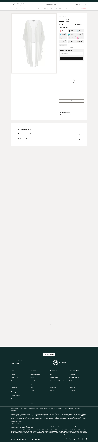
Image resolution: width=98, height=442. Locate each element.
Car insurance (72, 390)
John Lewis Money (78, 0)
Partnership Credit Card (74, 377)
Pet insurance (72, 387)
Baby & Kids (46, 8)
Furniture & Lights (32, 8)
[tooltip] (83, 24)
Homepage (13, 11)
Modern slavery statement (49, 408)
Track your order (14, 398)
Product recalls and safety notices (36, 408)
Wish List (32, 390)
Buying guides (33, 380)
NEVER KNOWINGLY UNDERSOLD (19, 0)
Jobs (51, 374)
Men (17, 8)
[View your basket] (85, 4)
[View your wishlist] (82, 4)
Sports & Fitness (59, 8)
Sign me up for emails (49, 354)
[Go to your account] (79, 4)
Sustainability (70, 408)
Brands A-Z (32, 393)
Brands (78, 8)
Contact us (13, 374)
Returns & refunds (15, 402)
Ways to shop (67, 0)
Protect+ (52, 390)
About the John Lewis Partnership (57, 380)
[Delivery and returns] (49, 139)
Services (32, 377)
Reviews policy (14, 410)
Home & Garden (23, 8)
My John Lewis (61, 0)
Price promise (14, 387)
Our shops (13, 384)
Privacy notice (59, 408)
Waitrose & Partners (54, 377)
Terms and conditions (15, 408)
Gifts (74, 8)
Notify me (71, 58)
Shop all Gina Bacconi (42, 11)
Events (31, 403)
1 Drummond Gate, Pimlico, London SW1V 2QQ (50, 414)
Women (12, 8)
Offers (31, 400)
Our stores (84, 0)
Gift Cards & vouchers (35, 374)
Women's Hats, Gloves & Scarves (29, 11)
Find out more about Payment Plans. (17, 421)
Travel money (72, 380)
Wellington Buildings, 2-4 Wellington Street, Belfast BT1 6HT (57, 418)
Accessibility (77, 408)
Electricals (40, 8)
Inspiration (32, 396)
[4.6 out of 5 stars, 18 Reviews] (64, 21)
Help (72, 0)
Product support (14, 380)
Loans (70, 393)
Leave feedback (15, 363)
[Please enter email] (71, 53)
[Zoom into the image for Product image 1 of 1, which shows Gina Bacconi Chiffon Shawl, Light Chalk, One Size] (34, 43)
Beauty (52, 8)
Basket (31, 387)
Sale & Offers (84, 8)
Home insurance (72, 384)
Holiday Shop (68, 8)
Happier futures (53, 387)
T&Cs (24, 427)
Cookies (65, 408)
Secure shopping (24, 408)
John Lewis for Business (55, 384)
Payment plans (72, 374)
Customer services (15, 377)
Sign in (76, 4)
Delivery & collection (15, 395)
